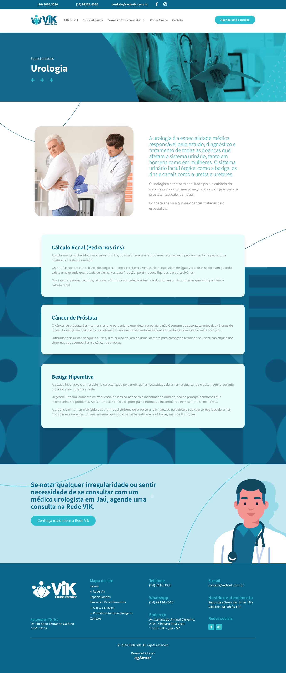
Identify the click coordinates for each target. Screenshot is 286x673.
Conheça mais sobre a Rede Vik (63, 520)
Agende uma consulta (235, 20)
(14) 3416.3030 (47, 4)
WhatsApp (158, 597)
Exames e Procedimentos (124, 20)
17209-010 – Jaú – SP (164, 628)
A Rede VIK (71, 20)
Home (94, 586)
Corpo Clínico (159, 20)
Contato (177, 20)
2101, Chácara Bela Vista (166, 624)
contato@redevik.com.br (130, 4)
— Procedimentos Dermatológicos (111, 613)
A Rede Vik (97, 591)
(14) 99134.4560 (87, 4)
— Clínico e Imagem (102, 607)
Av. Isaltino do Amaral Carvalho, (172, 619)
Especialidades (93, 20)
